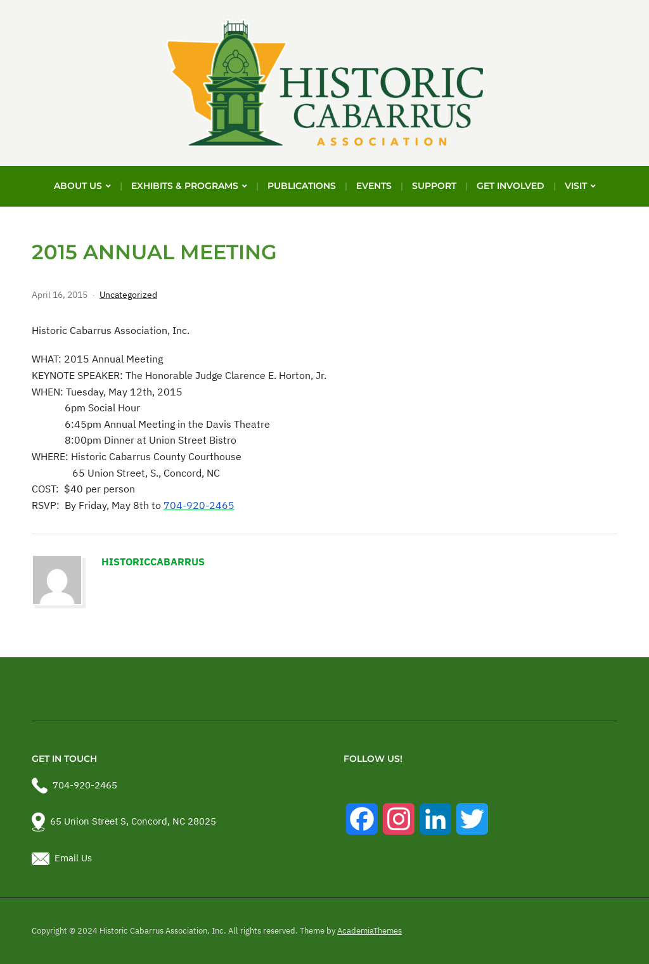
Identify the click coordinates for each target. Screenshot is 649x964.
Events (374, 185)
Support (434, 185)
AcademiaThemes (369, 930)
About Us (78, 185)
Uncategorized (128, 294)
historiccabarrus (153, 561)
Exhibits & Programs (184, 185)
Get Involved (510, 185)
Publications (301, 185)
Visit (576, 185)
